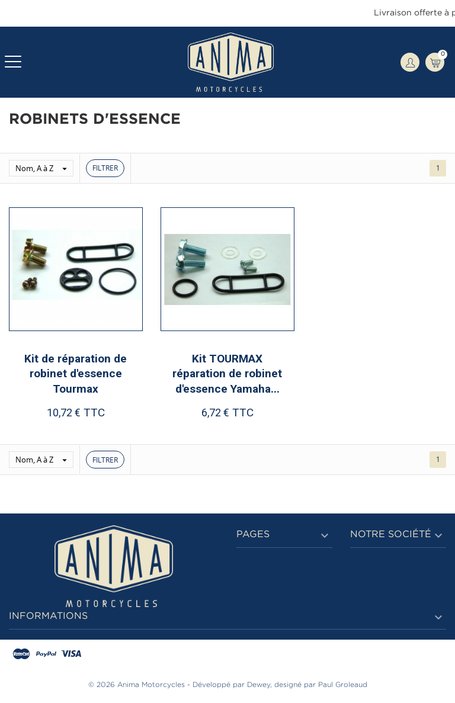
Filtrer (105, 168)
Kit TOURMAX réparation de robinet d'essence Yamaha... (227, 374)
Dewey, (259, 685)
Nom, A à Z (44, 168)
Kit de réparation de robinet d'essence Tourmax (75, 374)
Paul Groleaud (342, 685)
